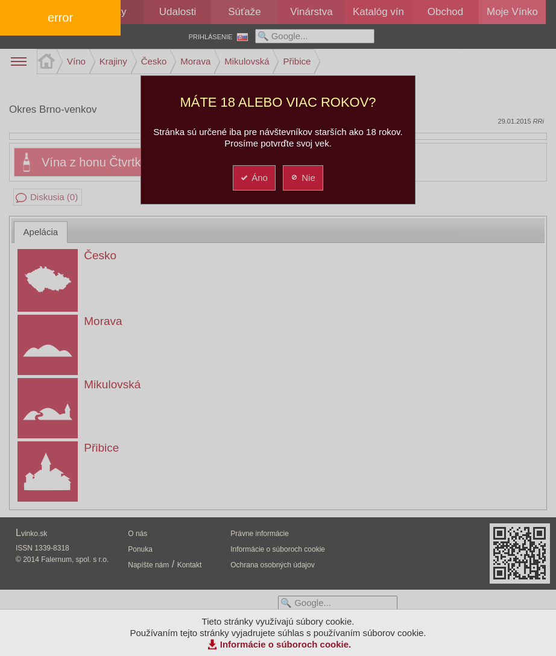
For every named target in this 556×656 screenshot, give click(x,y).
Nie (302, 177)
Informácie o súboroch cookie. (286, 644)
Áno (253, 177)
